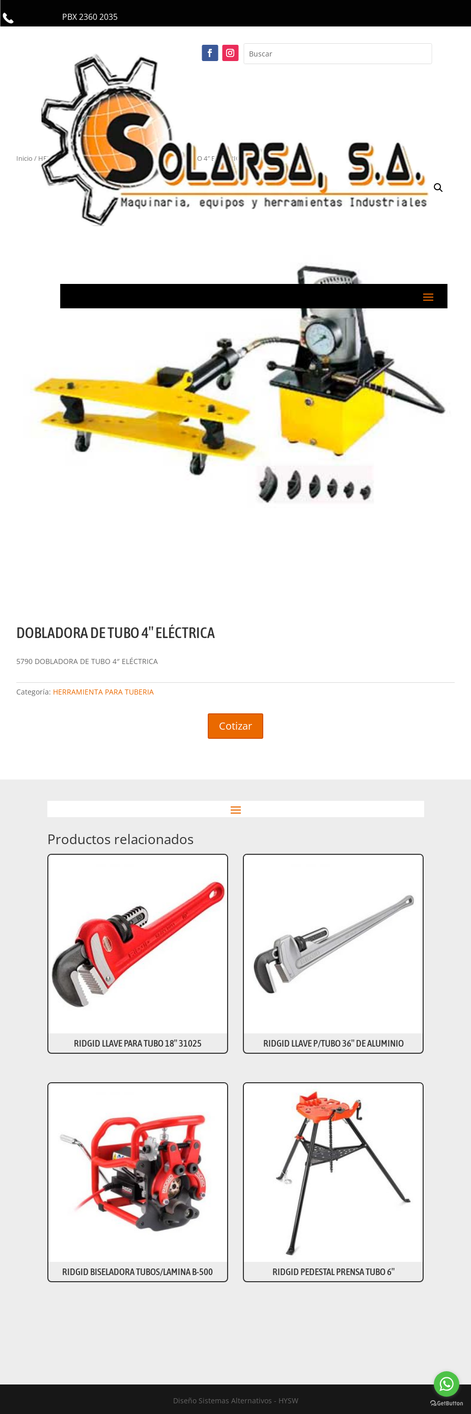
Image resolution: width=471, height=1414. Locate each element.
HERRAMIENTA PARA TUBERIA (103, 692)
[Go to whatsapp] (446, 1384)
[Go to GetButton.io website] (446, 1403)
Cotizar (235, 726)
